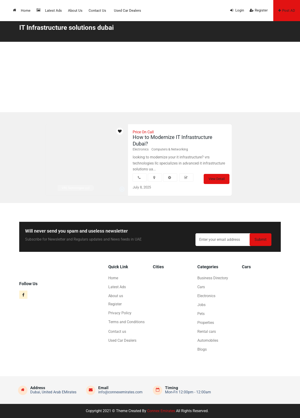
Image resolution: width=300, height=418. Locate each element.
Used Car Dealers (127, 10)
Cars (201, 287)
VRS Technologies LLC (76, 188)
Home (21, 10)
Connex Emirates (161, 411)
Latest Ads (49, 10)
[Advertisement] (150, 77)
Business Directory (212, 278)
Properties (205, 322)
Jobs (201, 305)
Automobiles (207, 340)
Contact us (97, 10)
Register (259, 10)
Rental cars (206, 331)
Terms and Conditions (126, 322)
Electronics (141, 149)
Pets (201, 313)
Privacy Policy (119, 313)
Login (237, 10)
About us (75, 10)
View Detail (217, 179)
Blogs (202, 349)
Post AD (286, 10)
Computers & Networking (169, 149)
